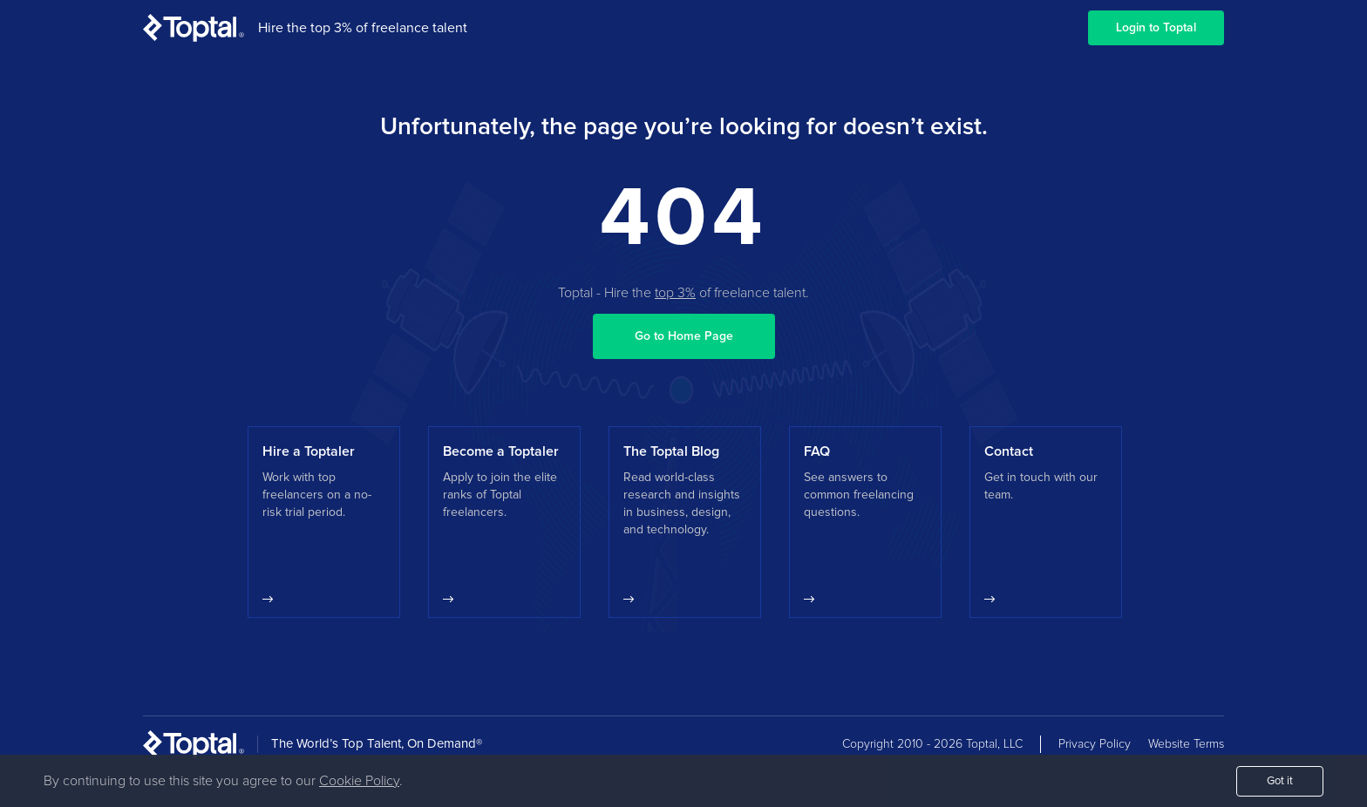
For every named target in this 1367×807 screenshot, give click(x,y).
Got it (1280, 781)
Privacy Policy (1094, 744)
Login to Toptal (1156, 28)
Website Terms (1186, 744)
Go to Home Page (684, 336)
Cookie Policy (359, 781)
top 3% (675, 293)
